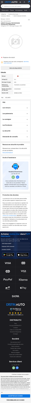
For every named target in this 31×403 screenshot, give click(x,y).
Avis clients (15, 350)
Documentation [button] (8, 152)
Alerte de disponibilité (15, 68)
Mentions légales (15, 352)
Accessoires (18, 10)
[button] (20, 2)
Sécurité (7, 97)
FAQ (2, 97)
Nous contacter (15, 346)
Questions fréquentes (15, 331)
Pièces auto (5, 10)
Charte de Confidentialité (15, 354)
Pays (15, 323)
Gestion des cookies (15, 348)
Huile (25, 10)
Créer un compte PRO (15, 329)
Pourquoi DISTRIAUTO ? (15, 325)
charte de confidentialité (9, 215)
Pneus (12, 10)
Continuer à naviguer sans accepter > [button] (20, 374)
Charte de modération (15, 356)
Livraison (15, 327)
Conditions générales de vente (15, 344)
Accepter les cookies (15, 396)
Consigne (15, 334)
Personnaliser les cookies (15, 400)
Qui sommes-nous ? (15, 342)
